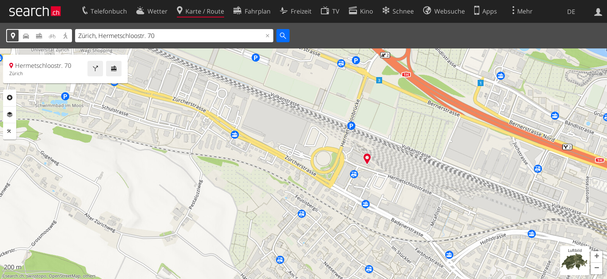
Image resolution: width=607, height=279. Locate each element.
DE (571, 11)
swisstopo (36, 276)
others (89, 276)
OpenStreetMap (65, 276)
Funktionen (9, 131)
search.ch (14, 276)
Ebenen (9, 115)
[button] (596, 257)
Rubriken (9, 98)
